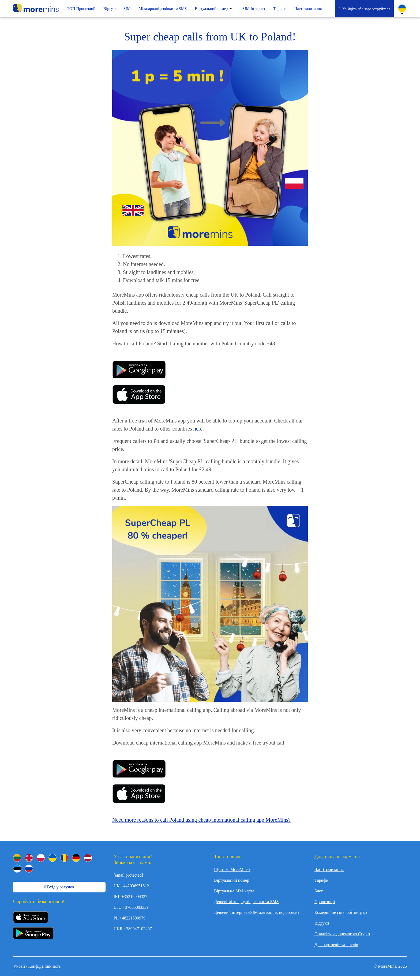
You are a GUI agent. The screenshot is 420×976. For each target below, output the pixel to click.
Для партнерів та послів (336, 944)
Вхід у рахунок (59, 887)
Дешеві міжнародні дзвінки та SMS (246, 901)
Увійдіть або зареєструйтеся (364, 9)
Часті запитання (308, 8)
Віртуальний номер (211, 8)
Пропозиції (324, 901)
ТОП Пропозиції (81, 8)
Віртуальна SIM (116, 8)
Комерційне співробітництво (340, 912)
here (197, 429)
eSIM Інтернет (253, 8)
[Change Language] (402, 8)
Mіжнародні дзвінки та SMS (162, 8)
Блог (318, 891)
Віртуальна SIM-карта (234, 891)
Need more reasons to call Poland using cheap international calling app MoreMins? (201, 820)
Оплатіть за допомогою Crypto (342, 934)
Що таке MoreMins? (232, 869)
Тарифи (279, 8)
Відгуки (321, 923)
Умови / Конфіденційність (37, 966)
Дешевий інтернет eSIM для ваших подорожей (256, 912)
